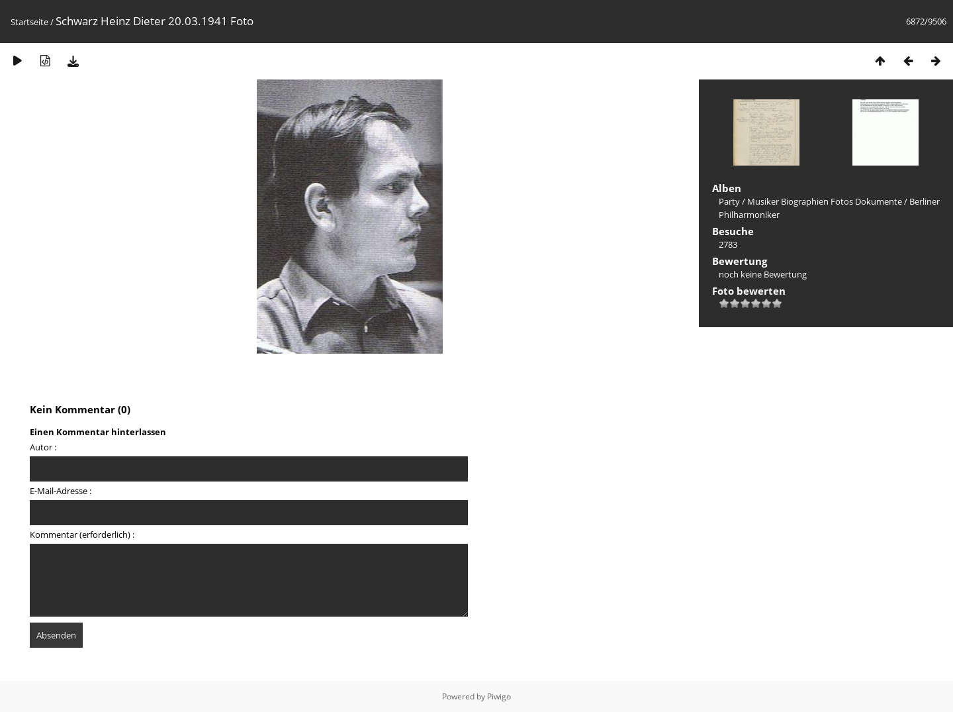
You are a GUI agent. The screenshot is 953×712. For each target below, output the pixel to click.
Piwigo (499, 696)
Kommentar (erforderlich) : (82, 534)
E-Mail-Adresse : (60, 491)
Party (729, 201)
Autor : (43, 447)
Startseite (29, 22)
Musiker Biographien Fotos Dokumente (824, 201)
